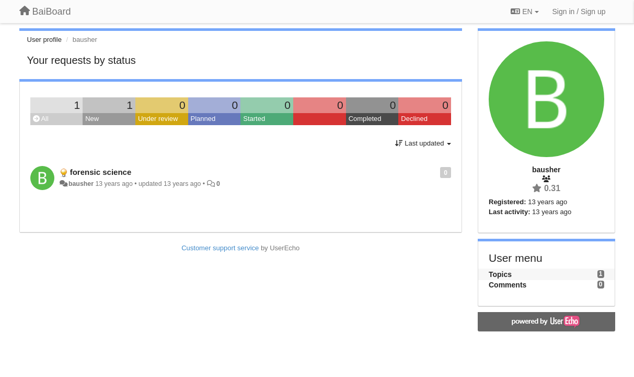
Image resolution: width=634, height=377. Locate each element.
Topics (500, 274)
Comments (507, 285)
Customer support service (220, 248)
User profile (44, 39)
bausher (81, 183)
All (41, 119)
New (92, 119)
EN (524, 11)
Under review (158, 119)
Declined (414, 119)
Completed (365, 119)
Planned (203, 119)
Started (254, 119)
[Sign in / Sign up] (579, 11)
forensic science (101, 172)
